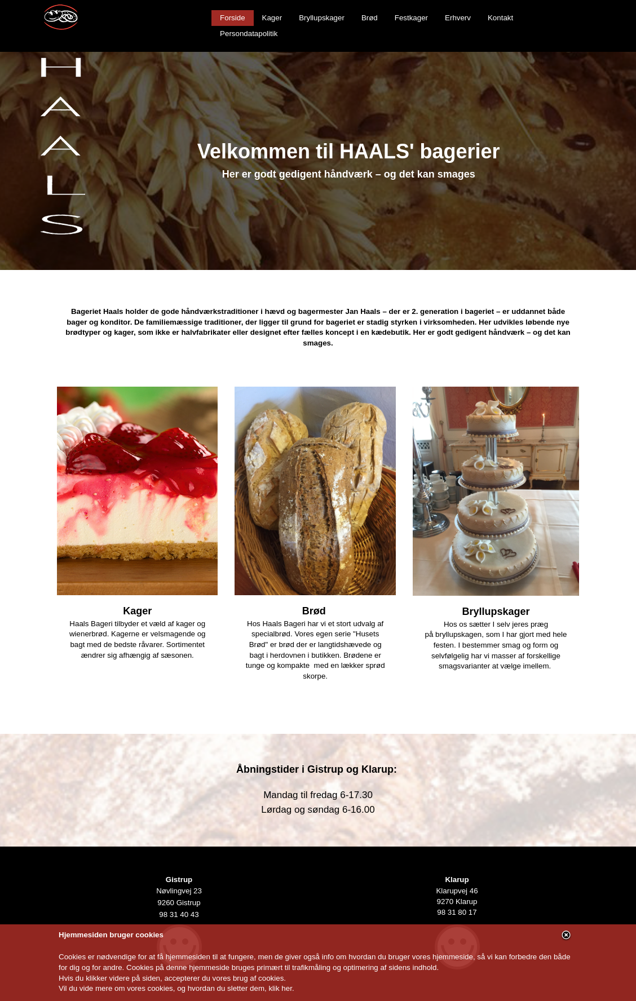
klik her (280, 988)
